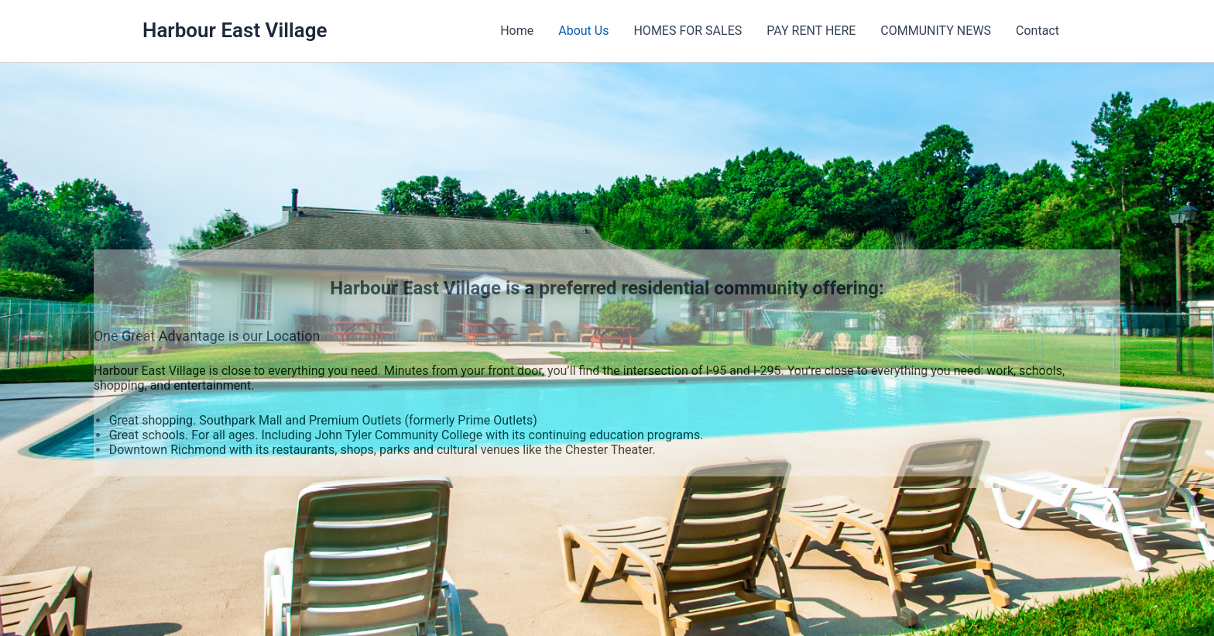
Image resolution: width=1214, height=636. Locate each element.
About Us (583, 30)
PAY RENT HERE (811, 30)
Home (516, 30)
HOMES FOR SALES (687, 30)
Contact (1037, 30)
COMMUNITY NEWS (935, 30)
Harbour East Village (234, 30)
